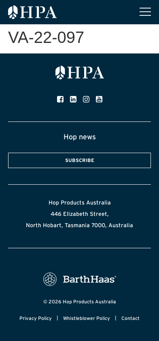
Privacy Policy (35, 318)
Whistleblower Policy (86, 318)
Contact (130, 318)
